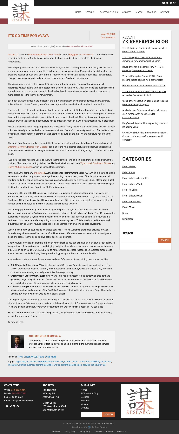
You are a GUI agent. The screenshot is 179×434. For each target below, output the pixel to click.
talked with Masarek (38, 147)
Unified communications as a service (72, 365)
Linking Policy (70, 432)
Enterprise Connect (17, 147)
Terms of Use (122, 432)
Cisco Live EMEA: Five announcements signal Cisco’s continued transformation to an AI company (144, 136)
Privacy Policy (85, 432)
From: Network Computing (135, 178)
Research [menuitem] (90, 12)
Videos (84, 404)
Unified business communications (36, 365)
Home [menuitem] (78, 12)
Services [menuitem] (126, 12)
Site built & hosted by (89, 427)
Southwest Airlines (102, 163)
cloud (67, 361)
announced (39, 173)
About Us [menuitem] (151, 12)
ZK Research (79, 424)
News (41, 356)
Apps (18, 361)
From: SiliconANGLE (27, 356)
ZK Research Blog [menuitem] (109, 12)
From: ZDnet (128, 207)
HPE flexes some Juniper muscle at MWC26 (143, 85)
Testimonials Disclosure (104, 432)
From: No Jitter (129, 190)
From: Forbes (128, 172)
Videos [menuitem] (139, 12)
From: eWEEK (129, 166)
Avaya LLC (13, 54)
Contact (85, 407)
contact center (78, 361)
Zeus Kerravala (98, 365)
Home (84, 389)
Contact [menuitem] (164, 12)
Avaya (25, 361)
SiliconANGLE (92, 361)
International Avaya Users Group (44, 54)
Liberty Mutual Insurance (20, 167)
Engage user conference (81, 54)
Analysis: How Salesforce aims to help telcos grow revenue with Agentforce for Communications (144, 114)
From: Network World (132, 184)
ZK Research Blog (89, 393)
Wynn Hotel (86, 163)
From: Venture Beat (131, 201)
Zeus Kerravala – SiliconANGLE (79, 46)
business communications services (46, 361)
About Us (85, 400)
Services (85, 397)
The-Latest (13, 365)
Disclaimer (56, 432)
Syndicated (50, 356)
